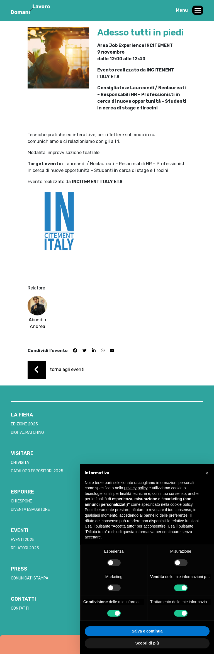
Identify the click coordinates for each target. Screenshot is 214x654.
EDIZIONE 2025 (24, 424)
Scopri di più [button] (147, 643)
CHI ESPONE (21, 501)
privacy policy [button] (136, 488)
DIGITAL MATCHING (27, 432)
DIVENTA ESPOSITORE (30, 509)
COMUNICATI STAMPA (29, 578)
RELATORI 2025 (25, 548)
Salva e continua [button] (147, 631)
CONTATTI (20, 608)
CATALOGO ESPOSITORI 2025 (37, 471)
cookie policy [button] (181, 504)
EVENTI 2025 (23, 539)
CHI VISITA (20, 462)
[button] (206, 473)
